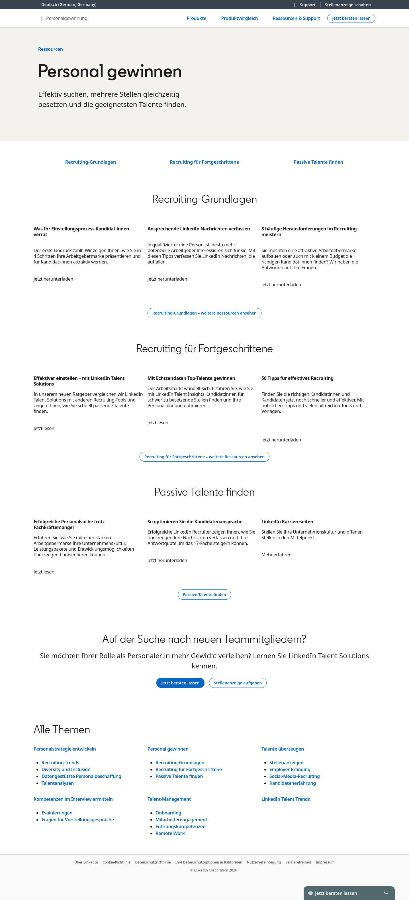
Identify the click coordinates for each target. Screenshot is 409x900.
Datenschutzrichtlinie (153, 862)
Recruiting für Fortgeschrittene (204, 162)
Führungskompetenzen (181, 826)
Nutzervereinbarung (264, 862)
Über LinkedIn (86, 862)
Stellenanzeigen (286, 762)
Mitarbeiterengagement (181, 819)
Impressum (325, 862)
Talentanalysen (58, 783)
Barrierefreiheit (298, 862)
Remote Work (170, 833)
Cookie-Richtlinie (116, 862)
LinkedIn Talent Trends (285, 799)
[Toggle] (385, 893)
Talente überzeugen (282, 749)
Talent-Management (169, 799)
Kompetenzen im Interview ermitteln (73, 799)
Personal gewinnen (168, 749)
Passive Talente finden (318, 162)
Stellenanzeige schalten (348, 4)
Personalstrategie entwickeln (65, 749)
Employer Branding (289, 769)
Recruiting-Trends (60, 762)
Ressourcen (50, 49)
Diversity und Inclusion (66, 769)
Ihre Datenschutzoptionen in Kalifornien (208, 862)
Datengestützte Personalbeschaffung (81, 776)
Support (308, 4)
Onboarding (168, 813)
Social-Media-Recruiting (294, 776)
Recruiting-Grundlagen (90, 162)
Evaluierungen (57, 813)
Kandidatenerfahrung (292, 783)
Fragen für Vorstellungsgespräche (78, 819)
